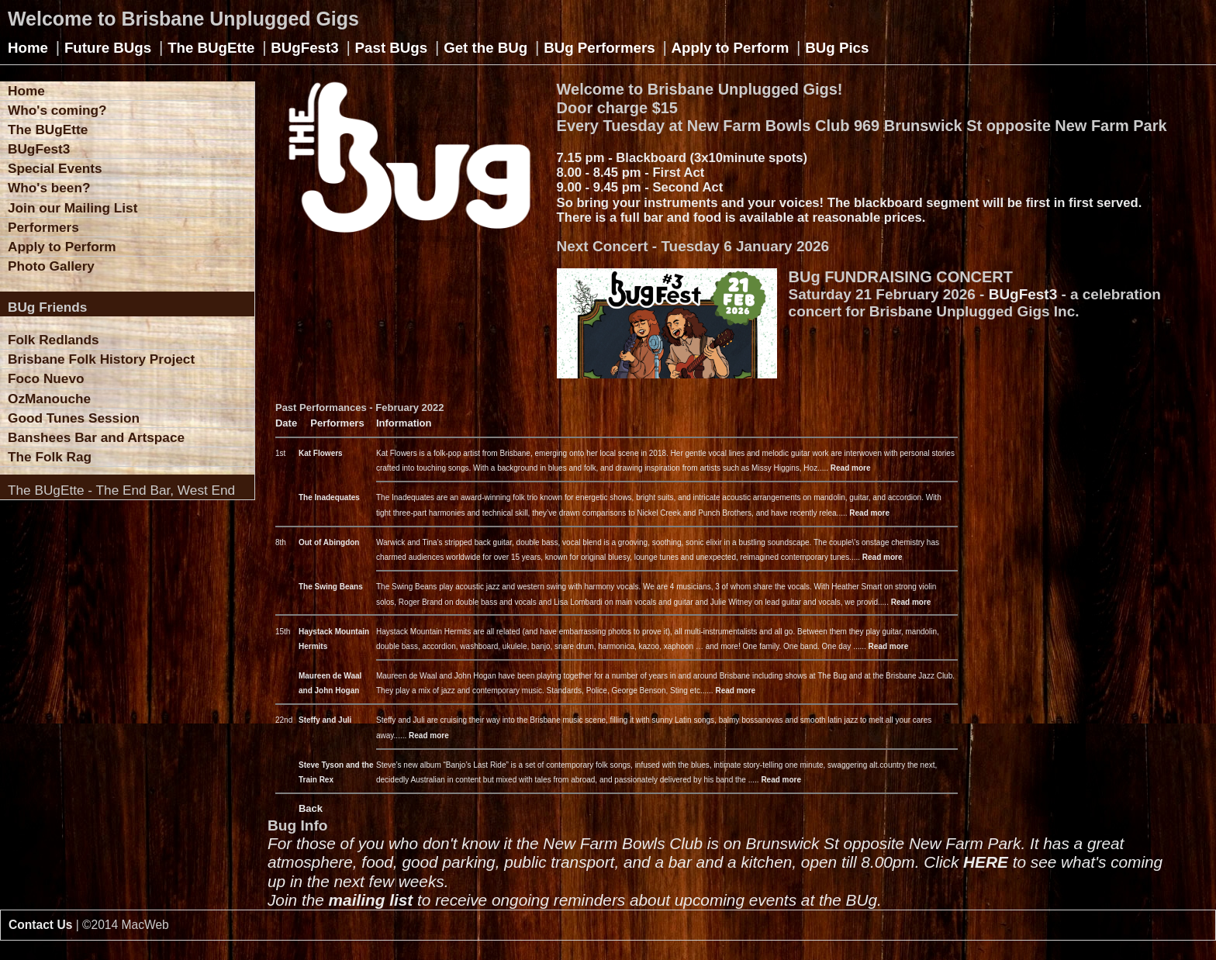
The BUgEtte (211, 48)
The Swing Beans (331, 586)
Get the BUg (485, 48)
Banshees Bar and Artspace (96, 437)
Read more (851, 468)
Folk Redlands (53, 339)
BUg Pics (837, 48)
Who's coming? (57, 110)
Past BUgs (391, 48)
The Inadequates (329, 497)
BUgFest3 (304, 48)
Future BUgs (107, 48)
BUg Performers (599, 48)
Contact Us (40, 924)
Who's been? (49, 187)
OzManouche (49, 398)
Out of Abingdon (329, 542)
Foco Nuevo (46, 378)
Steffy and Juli (325, 720)
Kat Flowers (321, 453)
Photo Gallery (51, 266)
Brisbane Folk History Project (101, 359)
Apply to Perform (730, 48)
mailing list (371, 900)
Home (28, 48)
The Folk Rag (50, 456)
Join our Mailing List (72, 208)
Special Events (55, 168)
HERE (985, 862)
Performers (43, 227)
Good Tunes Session (74, 418)
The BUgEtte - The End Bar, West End (121, 490)
